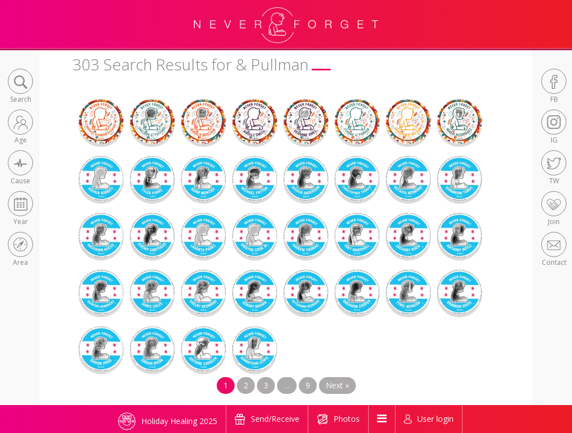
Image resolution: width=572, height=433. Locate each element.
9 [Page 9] (308, 385)
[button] (20, 87)
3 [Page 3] (266, 385)
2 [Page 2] (246, 385)
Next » (337, 385)
